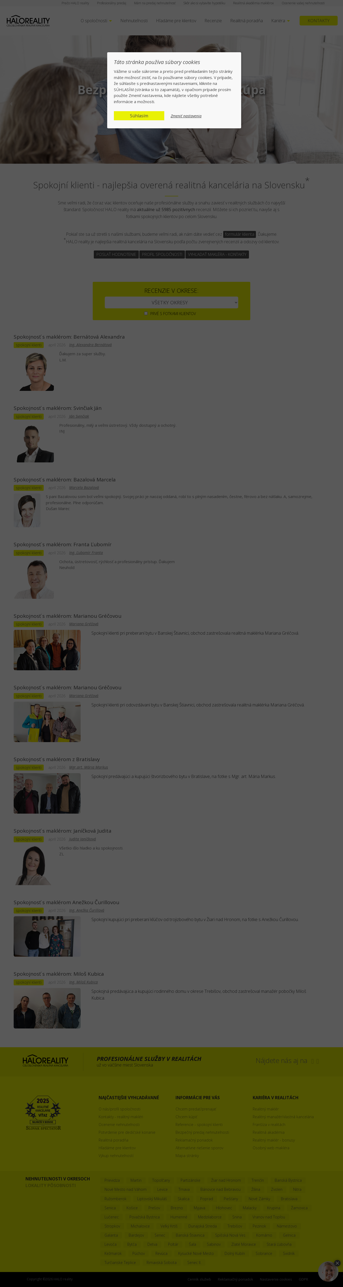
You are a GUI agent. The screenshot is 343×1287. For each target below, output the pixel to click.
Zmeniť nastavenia (186, 116)
